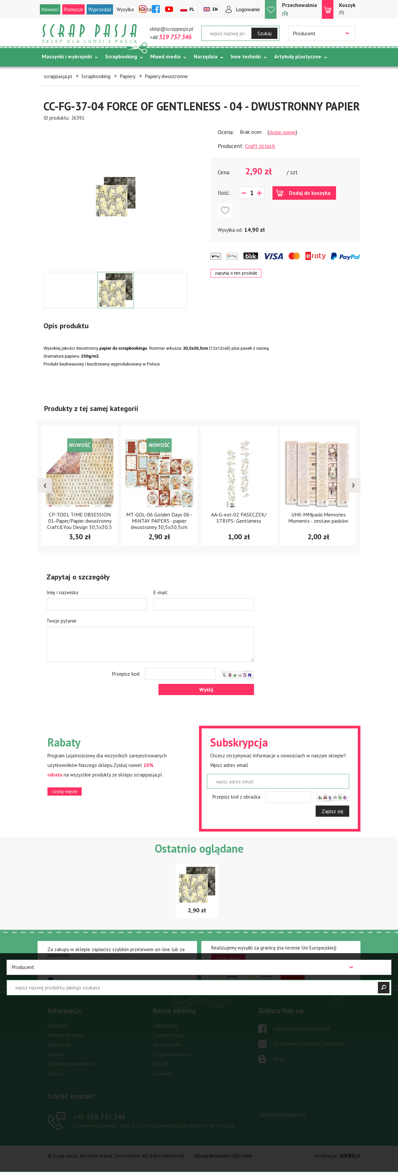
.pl (349, 1156)
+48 (170, 37)
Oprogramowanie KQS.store (223, 1156)
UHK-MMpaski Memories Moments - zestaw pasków (318, 517)
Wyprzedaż (99, 9)
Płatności (58, 1025)
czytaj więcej (64, 791)
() (299, 9)
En (215, 9)
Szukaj (264, 33)
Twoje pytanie (61, 621)
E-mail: (161, 592)
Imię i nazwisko (62, 592)
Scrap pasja (89, 34)
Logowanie (248, 9)
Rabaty (55, 1073)
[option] (115, 196)
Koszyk (160, 1063)
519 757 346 (100, 1116)
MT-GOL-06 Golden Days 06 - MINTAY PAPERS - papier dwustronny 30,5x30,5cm (159, 520)
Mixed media (165, 56)
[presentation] (45, 485)
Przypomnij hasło (172, 1054)
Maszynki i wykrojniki (67, 56)
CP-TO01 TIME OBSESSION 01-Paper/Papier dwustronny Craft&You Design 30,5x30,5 (79, 520)
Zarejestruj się (169, 1035)
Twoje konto (167, 1044)
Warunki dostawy (66, 1035)
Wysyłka (125, 9)
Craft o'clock (260, 146)
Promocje (73, 9)
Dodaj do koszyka (309, 193)
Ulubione (162, 1073)
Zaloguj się (165, 1025)
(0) (347, 8)
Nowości (50, 9)
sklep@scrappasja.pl (171, 28)
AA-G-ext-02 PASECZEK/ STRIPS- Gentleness (239, 517)
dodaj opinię (282, 132)
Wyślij (206, 689)
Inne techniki (246, 56)
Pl (192, 9)
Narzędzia (205, 56)
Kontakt (56, 1054)
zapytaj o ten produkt (236, 273)
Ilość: (224, 192)
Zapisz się (332, 811)
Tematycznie (57, 73)
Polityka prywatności (70, 1063)
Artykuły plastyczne (297, 56)
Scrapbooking (121, 56)
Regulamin (59, 1044)
